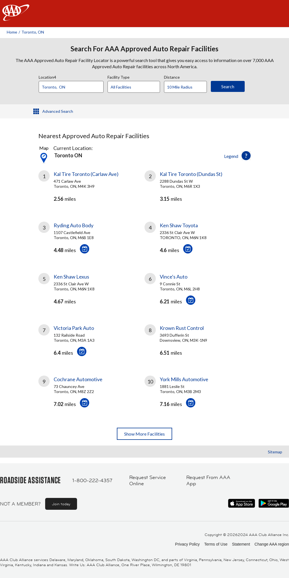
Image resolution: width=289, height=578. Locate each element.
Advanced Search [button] (57, 111)
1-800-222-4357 (92, 480)
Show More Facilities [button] (144, 433)
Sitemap (275, 451)
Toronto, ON (32, 32)
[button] (246, 155)
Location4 (47, 76)
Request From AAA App (208, 481)
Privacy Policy (187, 544)
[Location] (71, 87)
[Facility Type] (138, 87)
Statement (241, 544)
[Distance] (187, 87)
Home (12, 32)
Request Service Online (147, 481)
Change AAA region (272, 544)
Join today (61, 503)
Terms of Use (215, 544)
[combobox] (73, 85)
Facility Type (119, 76)
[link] (91, 189)
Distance (172, 76)
